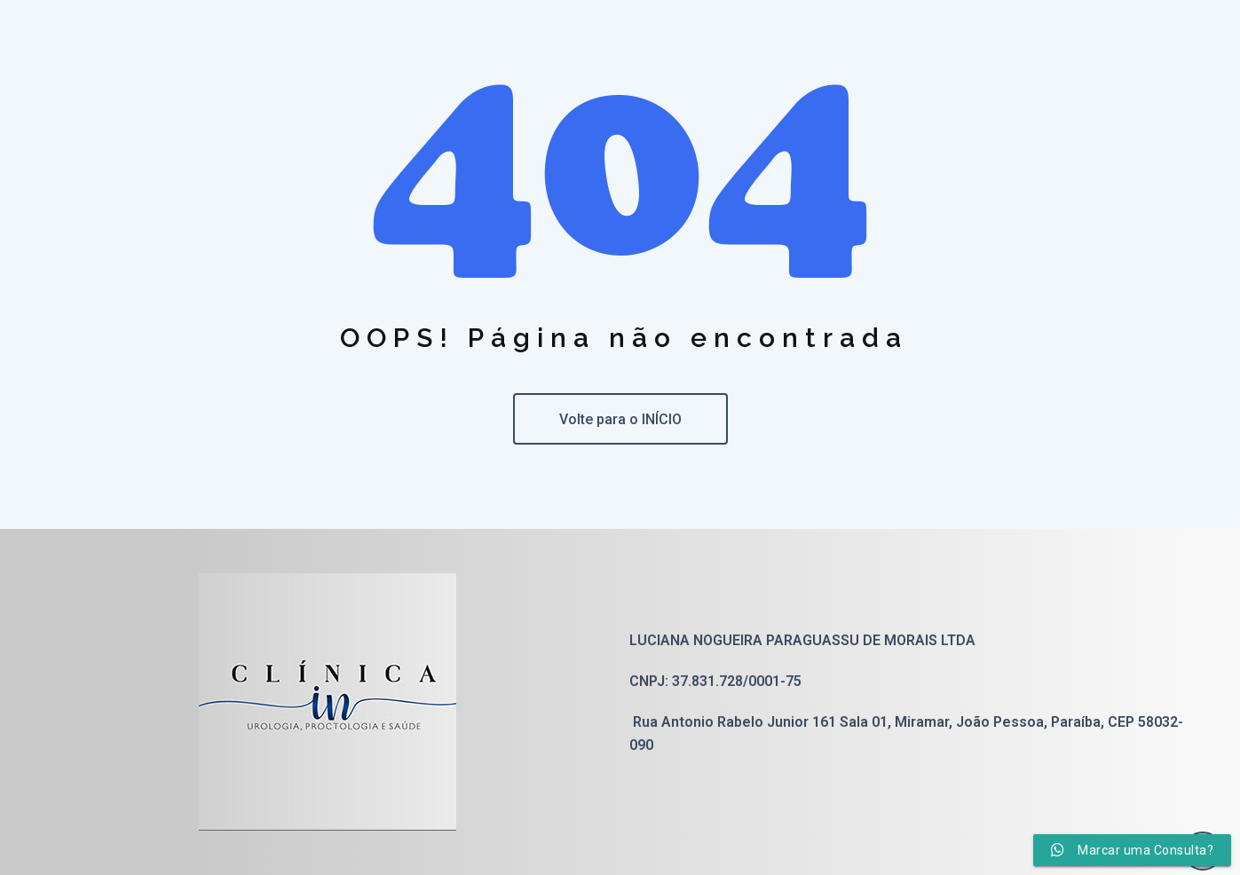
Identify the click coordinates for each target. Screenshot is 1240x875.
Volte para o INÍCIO (620, 419)
